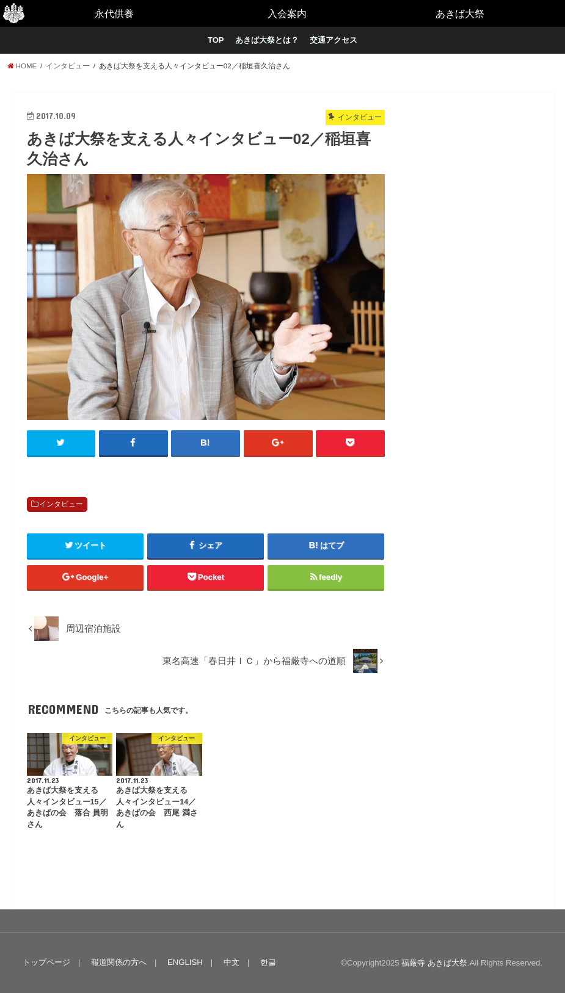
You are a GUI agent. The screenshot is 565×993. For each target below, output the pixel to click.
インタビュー (61, 504)
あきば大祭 (460, 13)
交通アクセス (333, 40)
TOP (216, 40)
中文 (231, 962)
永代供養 (114, 13)
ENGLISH (185, 962)
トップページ (46, 962)
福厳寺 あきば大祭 (434, 962)
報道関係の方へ (119, 962)
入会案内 (287, 13)
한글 (268, 962)
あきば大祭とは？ (267, 40)
